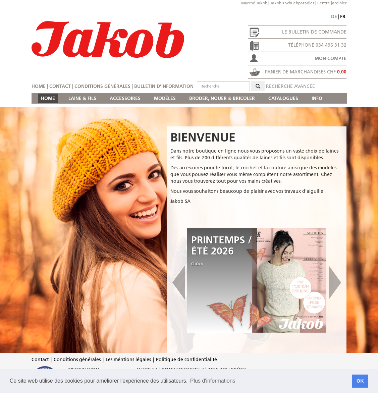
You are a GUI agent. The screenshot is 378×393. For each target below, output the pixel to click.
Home (39, 86)
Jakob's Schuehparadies (292, 2)
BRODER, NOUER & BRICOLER (222, 98)
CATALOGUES (283, 98)
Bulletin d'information (164, 86)
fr (342, 16)
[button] (178, 280)
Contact (60, 86)
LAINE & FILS (82, 98)
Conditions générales (102, 86)
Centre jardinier (332, 2)
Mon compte (330, 58)
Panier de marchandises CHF (305, 72)
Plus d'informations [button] (212, 381)
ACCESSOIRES (125, 98)
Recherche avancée (290, 86)
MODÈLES (165, 98)
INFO (317, 98)
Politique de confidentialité (186, 359)
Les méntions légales (128, 359)
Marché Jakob (254, 2)
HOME (48, 98)
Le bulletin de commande (314, 32)
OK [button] (360, 381)
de (334, 16)
